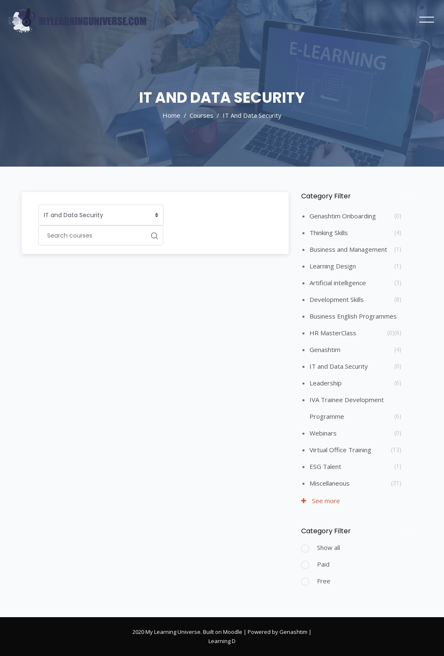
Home (171, 115)
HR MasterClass (333, 333)
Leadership (326, 383)
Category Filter (326, 196)
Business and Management (348, 249)
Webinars (323, 433)
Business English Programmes (353, 316)
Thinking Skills (329, 232)
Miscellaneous (330, 483)
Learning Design (333, 266)
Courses (201, 115)
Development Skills (337, 299)
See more (320, 500)
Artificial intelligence (338, 283)
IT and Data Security (252, 115)
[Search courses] (92, 235)
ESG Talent (325, 466)
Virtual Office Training (340, 450)
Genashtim (325, 349)
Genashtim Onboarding (343, 216)
